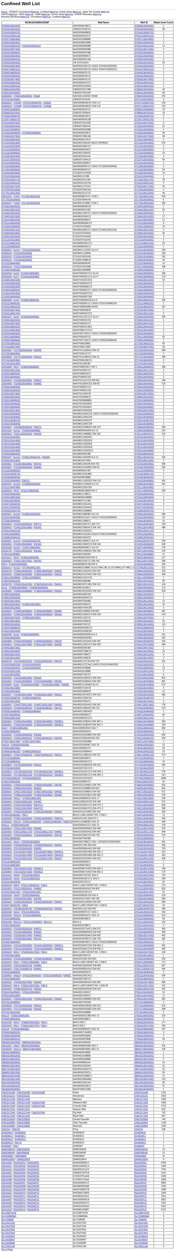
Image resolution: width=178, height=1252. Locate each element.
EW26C (58, 614)
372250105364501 (23, 260)
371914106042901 (11, 220)
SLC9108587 (8, 1239)
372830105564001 (11, 387)
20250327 (7, 203)
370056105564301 (11, 26)
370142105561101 (11, 36)
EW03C (38, 350)
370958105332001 (11, 113)
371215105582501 (11, 149)
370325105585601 (11, 52)
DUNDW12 (7, 1139)
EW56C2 (58, 949)
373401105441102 (11, 531)
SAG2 (17, 912)
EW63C (38, 1009)
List (37, 12)
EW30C (65, 684)
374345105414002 (23, 694)
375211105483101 (30, 885)
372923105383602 (11, 417)
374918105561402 (23, 801)
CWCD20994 (8, 1126)
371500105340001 (11, 173)
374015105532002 (11, 631)
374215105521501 (11, 671)
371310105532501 (11, 163)
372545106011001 (11, 313)
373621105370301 (23, 561)
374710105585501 (11, 758)
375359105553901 (23, 939)
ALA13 (16, 567)
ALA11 (16, 457)
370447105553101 (11, 69)
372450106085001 (11, 290)
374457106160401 (11, 714)
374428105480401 (23, 708)
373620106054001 (30, 557)
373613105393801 (11, 554)
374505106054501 (19, 728)
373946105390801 (23, 611)
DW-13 (18, 1143)
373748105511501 (31, 567)
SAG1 (17, 842)
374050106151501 (11, 654)
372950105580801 (31, 430)
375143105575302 (23, 868)
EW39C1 (58, 771)
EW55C (67, 975)
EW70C (58, 738)
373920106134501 (11, 601)
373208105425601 (31, 484)
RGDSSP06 (19, 1179)
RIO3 (4, 564)
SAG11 (5, 825)
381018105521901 (11, 1079)
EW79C (58, 785)
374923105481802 (23, 811)
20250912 (7, 999)
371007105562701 (11, 119)
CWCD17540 (8, 1106)
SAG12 (17, 1049)
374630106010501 (11, 748)
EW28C (46, 457)
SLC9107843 (8, 1233)
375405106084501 (11, 942)
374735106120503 (11, 768)
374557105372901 (11, 741)
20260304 (7, 96)
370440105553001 (11, 66)
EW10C (38, 434)
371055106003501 (11, 139)
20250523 (7, 103)
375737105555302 (23, 1009)
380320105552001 (11, 1056)
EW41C (38, 765)
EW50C (38, 848)
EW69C (58, 611)
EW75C (38, 464)
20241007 (7, 1173)
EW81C (38, 380)
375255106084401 (30, 895)
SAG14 (17, 975)
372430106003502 (11, 283)
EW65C (38, 969)
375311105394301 (33, 922)
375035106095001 (11, 838)
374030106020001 (30, 634)
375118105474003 (23, 855)
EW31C (58, 694)
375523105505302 (32, 975)
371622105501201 (11, 183)
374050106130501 (11, 651)
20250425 (7, 1025)
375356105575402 (23, 935)
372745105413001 (11, 363)
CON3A (17, 103)
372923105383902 (11, 424)
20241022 (7, 196)
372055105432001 (11, 236)
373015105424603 (11, 447)
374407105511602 (23, 704)
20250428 (7, 276)
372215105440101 (31, 250)
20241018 (7, 1176)
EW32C (58, 591)
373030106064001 (11, 454)
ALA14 (16, 541)
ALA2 (16, 634)
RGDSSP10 (19, 1193)
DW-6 (16, 885)
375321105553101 (11, 925)
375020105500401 (23, 835)
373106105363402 (23, 467)
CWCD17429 (8, 1099)
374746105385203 (11, 778)
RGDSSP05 (19, 1176)
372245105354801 (23, 256)
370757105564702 (32, 106)
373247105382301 (11, 504)
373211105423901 (11, 487)
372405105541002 (11, 280)
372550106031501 (11, 320)
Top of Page (7, 1249)
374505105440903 (23, 725)
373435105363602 (23, 544)
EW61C (38, 989)
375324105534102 (23, 929)
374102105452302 (11, 664)
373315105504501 (11, 517)
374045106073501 (11, 648)
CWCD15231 (8, 1096)
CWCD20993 (8, 1122)
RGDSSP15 (19, 1209)
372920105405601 (11, 407)
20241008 (7, 1179)
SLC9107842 (8, 1229)
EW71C (58, 708)
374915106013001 (32, 798)
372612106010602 (11, 330)
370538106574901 (11, 79)
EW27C (38, 427)
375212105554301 (23, 888)
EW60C (38, 935)
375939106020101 (11, 1039)
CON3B (17, 106)
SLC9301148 (8, 1246)
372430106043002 (11, 286)
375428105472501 (30, 952)
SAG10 (17, 915)
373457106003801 (31, 547)
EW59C (38, 932)
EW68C (58, 959)
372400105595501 (11, 270)
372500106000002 (11, 297)
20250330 (7, 634)
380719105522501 (11, 1069)
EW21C (58, 584)
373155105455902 (11, 480)
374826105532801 (23, 788)
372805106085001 (30, 367)
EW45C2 (58, 855)
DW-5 (16, 962)
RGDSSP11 (19, 1196)
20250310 (7, 253)
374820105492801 (23, 785)
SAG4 (17, 878)
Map (33, 12)
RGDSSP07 (19, 1183)
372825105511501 (11, 370)
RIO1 (16, 367)
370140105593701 (11, 32)
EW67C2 (67, 822)
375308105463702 (23, 908)
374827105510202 (23, 791)
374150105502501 (11, 668)
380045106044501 (30, 1046)
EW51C (38, 1005)
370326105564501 (11, 56)
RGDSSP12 (19, 1199)
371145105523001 (11, 143)
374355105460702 (11, 698)
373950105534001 (11, 621)
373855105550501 (11, 594)
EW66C (38, 965)
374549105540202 (23, 735)
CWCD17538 (8, 1102)
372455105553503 (11, 293)
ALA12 (16, 430)
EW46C (58, 832)
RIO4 (16, 557)
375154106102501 (30, 875)
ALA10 (16, 547)
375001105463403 (32, 822)
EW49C (38, 828)
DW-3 (16, 1022)
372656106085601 (11, 340)
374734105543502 (23, 765)
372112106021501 (11, 243)
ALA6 (16, 273)
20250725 (7, 551)
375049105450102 (23, 845)
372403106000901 (30, 273)
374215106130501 (11, 674)
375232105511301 (11, 892)
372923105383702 (11, 420)
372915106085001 (11, 400)
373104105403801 (23, 464)
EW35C (58, 704)
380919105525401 (11, 1076)
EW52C (58, 858)
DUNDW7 (7, 1146)
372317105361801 (23, 266)
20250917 (7, 694)
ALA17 (16, 250)
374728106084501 (11, 761)
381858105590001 (11, 1089)
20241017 (7, 557)
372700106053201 (11, 343)
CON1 (17, 196)
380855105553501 (11, 1072)
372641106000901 (11, 337)
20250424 (7, 885)
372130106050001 (11, 246)
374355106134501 (11, 701)
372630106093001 (11, 333)
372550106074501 (11, 323)
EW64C (38, 982)
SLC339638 (8, 1219)
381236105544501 (11, 1082)
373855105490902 (23, 591)
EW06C (38, 383)
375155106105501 (11, 882)
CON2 (17, 203)
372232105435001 (23, 253)
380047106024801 (32, 1049)
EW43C (58, 811)
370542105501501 (11, 86)
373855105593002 (11, 597)
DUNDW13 (7, 1143)
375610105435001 (11, 992)
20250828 (7, 641)
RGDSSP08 (19, 1186)
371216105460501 (11, 153)
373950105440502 (23, 614)
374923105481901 (11, 815)
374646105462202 (11, 751)
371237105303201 (11, 159)
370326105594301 (11, 59)
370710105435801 (11, 99)
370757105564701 (32, 103)
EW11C (26, 480)
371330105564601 (11, 166)
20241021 (7, 842)
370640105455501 (23, 96)
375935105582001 (11, 1036)
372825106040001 (11, 377)
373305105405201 (31, 514)
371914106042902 (11, 223)
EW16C (38, 544)
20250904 (7, 868)
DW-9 (16, 985)
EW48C (38, 801)
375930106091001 (11, 1032)
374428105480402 (11, 711)
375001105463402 (23, 818)
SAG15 (17, 822)
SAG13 (5, 1015)
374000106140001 (11, 624)
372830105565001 (11, 390)
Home (4, 12)
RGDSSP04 (19, 1173)
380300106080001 (11, 1052)
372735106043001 (11, 353)
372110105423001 (11, 240)
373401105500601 (11, 534)
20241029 (7, 922)
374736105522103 (23, 775)
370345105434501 (11, 62)
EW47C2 (38, 808)
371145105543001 (11, 146)
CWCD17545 (8, 1116)
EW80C (38, 888)
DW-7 (16, 1146)
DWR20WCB (8, 1149)
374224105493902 (23, 681)
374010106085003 (11, 628)
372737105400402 (23, 357)
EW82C (38, 788)
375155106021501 (30, 878)
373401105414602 (23, 527)
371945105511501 (11, 230)
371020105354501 (11, 126)
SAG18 (5, 1029)
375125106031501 (11, 862)
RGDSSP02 (19, 1166)
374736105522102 (23, 771)
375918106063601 (20, 1029)
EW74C (38, 939)
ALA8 (16, 300)
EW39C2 (58, 775)
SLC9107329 (8, 1226)
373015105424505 (11, 444)
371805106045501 (11, 206)
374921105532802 (23, 805)
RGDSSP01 (19, 1163)
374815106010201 (11, 781)
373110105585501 (11, 470)
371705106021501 (31, 196)
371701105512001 (11, 193)
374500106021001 (11, 718)
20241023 (7, 1209)
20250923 (7, 888)
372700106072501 (11, 347)
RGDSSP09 (19, 1189)
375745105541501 (11, 1012)
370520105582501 (11, 76)
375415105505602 (23, 945)
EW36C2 (58, 725)
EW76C (38, 561)
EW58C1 (38, 868)
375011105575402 (23, 828)
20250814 (7, 721)
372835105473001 (11, 393)
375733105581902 (23, 1005)
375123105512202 (23, 858)
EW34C (38, 678)
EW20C (58, 571)
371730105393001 (11, 200)
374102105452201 (23, 661)
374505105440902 (23, 721)
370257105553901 (11, 39)
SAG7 (5, 728)
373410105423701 (31, 541)
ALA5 (16, 684)
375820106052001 (20, 1015)
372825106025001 (11, 373)
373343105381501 (23, 524)
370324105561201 (11, 46)
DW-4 (16, 952)
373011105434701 (23, 434)
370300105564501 (11, 42)
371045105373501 (11, 136)
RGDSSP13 (19, 1203)
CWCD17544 (8, 1112)
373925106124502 (11, 607)
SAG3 (17, 1046)
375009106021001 (20, 825)
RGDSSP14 (19, 1206)
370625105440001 (11, 93)
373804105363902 (23, 574)
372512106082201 (11, 303)
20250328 (7, 547)
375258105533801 (23, 898)
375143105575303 (23, 872)
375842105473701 (30, 1025)
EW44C (58, 845)
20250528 (7, 273)
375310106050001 (32, 915)
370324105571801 (11, 49)
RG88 (37, 96)
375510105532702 (23, 965)
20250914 (7, 828)
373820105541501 (11, 581)
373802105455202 (23, 571)
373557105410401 (23, 551)
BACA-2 (18, 922)
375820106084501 (11, 1019)
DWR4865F (7, 1156)
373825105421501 (23, 584)
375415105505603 (23, 949)
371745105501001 (31, 203)
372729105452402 (23, 350)
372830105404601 (23, 383)
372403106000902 (30, 276)
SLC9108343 (8, 1236)
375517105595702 (23, 969)
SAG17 (17, 798)
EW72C (58, 661)
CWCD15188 (8, 1092)
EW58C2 (38, 872)
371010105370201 (11, 123)
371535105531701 (11, 179)
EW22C (58, 574)
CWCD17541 (8, 1109)
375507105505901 (30, 962)
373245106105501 (11, 500)
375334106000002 (23, 932)
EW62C (58, 999)
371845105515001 (11, 216)
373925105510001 (11, 604)
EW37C (58, 755)
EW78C (38, 898)
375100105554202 (23, 848)
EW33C (58, 681)
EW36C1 (58, 721)
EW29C (58, 644)
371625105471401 (11, 186)
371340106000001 (11, 169)
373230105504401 (11, 494)
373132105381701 (11, 474)
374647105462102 (23, 755)
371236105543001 (11, 156)
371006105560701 (11, 116)
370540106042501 (11, 83)
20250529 (7, 490)
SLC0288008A (9, 1216)
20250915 (7, 350)
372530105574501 (11, 310)
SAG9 (17, 895)
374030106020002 (11, 638)
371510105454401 (11, 176)
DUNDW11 (7, 1136)
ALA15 (16, 484)
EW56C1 (58, 945)
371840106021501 (11, 210)
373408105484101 (11, 537)
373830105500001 (18, 587)
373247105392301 (11, 507)
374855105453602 (23, 795)
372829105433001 (23, 380)
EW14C (38, 527)
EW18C (38, 551)
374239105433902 (30, 684)
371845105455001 (11, 213)
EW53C (58, 902)
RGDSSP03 (19, 1169)
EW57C (38, 929)
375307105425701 (11, 905)
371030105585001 (11, 133)
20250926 (7, 1005)
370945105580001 (11, 109)
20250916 (7, 785)
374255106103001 (11, 688)
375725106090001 (11, 1002)
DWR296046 (8, 1153)
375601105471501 (30, 985)
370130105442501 (11, 29)
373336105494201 (11, 521)
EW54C (58, 908)
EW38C (58, 795)
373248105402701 (11, 511)
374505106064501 (11, 731)
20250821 (7, 464)
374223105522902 (23, 678)
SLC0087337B (9, 1213)
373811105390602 (11, 577)
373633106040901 (18, 564)
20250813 (7, 771)
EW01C (38, 357)
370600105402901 (11, 89)
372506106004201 (30, 300)
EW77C (38, 524)
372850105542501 (11, 397)
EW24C (58, 641)
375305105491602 (23, 902)
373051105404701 (31, 457)
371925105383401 (11, 226)
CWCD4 (6, 1129)
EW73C (58, 835)
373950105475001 (11, 618)
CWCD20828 (8, 1119)
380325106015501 (11, 1059)
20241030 (7, 1022)
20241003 (7, 1206)
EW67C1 (58, 818)
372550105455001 (30, 317)
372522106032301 (11, 307)
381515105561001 (11, 1086)
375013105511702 (23, 832)
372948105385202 (23, 427)
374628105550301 (20, 745)
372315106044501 (11, 263)
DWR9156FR (8, 1159)
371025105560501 (11, 129)
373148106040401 (11, 477)
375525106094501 (11, 979)
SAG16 (5, 745)
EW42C (58, 791)
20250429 (7, 878)
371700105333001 (11, 190)
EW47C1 (38, 805)
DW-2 (25, 815)
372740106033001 (11, 360)
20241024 (7, 1196)
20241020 (7, 1163)
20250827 (7, 427)
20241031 (7, 1169)
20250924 (7, 1009)
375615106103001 (11, 995)
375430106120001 (11, 955)
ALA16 (16, 514)
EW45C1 (58, 852)
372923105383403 (11, 414)
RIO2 (16, 490)
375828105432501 (30, 1022)
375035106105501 (30, 842)
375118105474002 (23, 852)
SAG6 (17, 875)
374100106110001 (11, 658)
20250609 (7, 300)
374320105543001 (11, 691)
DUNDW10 (7, 1132)
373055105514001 (11, 460)
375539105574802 (23, 982)
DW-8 (25, 905)
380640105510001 (11, 1066)
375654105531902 (23, 999)
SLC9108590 (8, 1243)
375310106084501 (11, 918)
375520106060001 (11, 972)
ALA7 (16, 276)
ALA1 (4, 587)
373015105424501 (11, 437)
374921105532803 (23, 808)
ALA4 (16, 317)
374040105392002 (23, 641)
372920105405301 (11, 404)
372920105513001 (11, 410)
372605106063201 (11, 327)
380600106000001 (11, 1062)
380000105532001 (11, 1042)
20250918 (7, 708)
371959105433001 (11, 233)
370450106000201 (11, 72)
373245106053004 (11, 497)
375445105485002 (23, 959)
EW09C (38, 467)
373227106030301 (30, 490)
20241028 (7, 1183)
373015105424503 (11, 440)
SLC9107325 (8, 1223)
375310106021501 (30, 912)
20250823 (7, 765)
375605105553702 (23, 989)
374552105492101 (23, 738)
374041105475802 (23, 644)
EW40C (38, 735)
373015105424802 (11, 450)
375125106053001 (11, 865)
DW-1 (16, 1025)
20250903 (7, 357)
